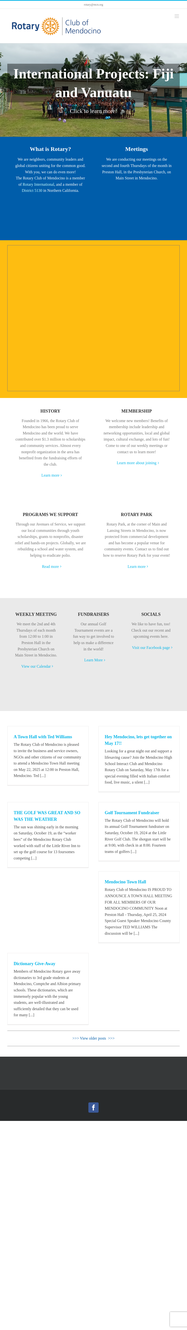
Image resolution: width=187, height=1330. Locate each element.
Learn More (93, 660)
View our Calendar (36, 666)
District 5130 (32, 190)
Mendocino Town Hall (125, 881)
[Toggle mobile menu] (177, 16)
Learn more (50, 475)
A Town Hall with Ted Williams (43, 736)
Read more (50, 566)
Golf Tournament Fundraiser (132, 812)
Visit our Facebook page (151, 648)
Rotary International (38, 184)
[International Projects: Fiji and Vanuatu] (93, 90)
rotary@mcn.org (93, 4)
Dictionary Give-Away (34, 963)
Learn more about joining (136, 463)
